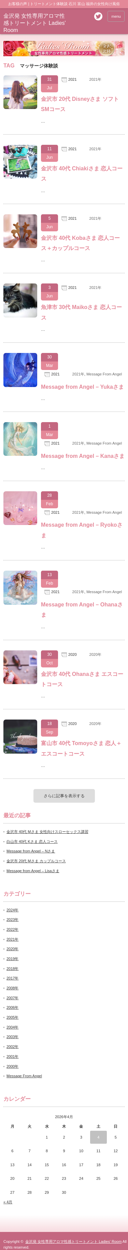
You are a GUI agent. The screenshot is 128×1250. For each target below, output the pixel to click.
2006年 (12, 1007)
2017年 (12, 978)
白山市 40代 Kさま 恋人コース (32, 841)
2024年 (12, 910)
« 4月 (7, 1202)
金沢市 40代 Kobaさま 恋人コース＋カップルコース (80, 243)
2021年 (95, 79)
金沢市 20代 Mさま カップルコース (36, 861)
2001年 (12, 1056)
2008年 (12, 988)
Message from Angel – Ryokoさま (82, 530)
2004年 (12, 1027)
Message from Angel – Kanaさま (83, 456)
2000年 (12, 1066)
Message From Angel (104, 374)
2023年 (12, 919)
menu (116, 16)
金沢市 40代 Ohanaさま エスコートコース (82, 679)
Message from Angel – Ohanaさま (82, 610)
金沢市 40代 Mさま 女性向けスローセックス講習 (47, 832)
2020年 (95, 654)
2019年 (12, 959)
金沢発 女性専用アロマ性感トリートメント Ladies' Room (34, 23)
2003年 (12, 1037)
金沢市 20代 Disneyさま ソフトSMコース (80, 104)
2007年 (12, 998)
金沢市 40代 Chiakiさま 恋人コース (82, 174)
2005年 (12, 1017)
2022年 (12, 929)
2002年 (12, 1047)
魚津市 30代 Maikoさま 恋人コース (81, 312)
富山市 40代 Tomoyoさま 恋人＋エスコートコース (81, 748)
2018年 (12, 969)
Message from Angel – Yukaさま (82, 387)
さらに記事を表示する (64, 795)
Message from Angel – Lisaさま (32, 871)
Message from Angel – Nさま (30, 851)
